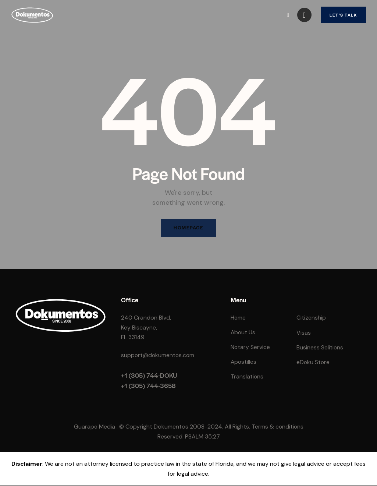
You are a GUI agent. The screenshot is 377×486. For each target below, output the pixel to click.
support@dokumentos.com (158, 355)
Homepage (189, 228)
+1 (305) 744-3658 (148, 385)
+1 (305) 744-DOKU (149, 375)
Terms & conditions (277, 427)
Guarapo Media (94, 427)
